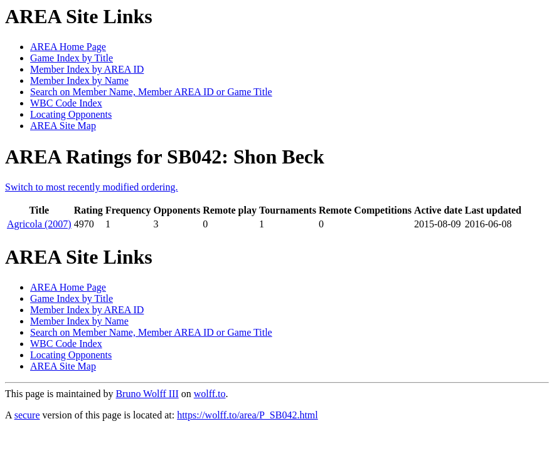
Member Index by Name (79, 80)
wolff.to (210, 393)
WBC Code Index (66, 103)
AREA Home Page (68, 46)
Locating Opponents (71, 114)
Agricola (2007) (39, 224)
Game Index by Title (71, 58)
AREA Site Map (63, 125)
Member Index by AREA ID (87, 69)
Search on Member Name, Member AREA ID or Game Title (151, 91)
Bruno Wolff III (146, 393)
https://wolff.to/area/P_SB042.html (247, 415)
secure (27, 415)
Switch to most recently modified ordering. (91, 187)
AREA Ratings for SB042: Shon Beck (164, 156)
